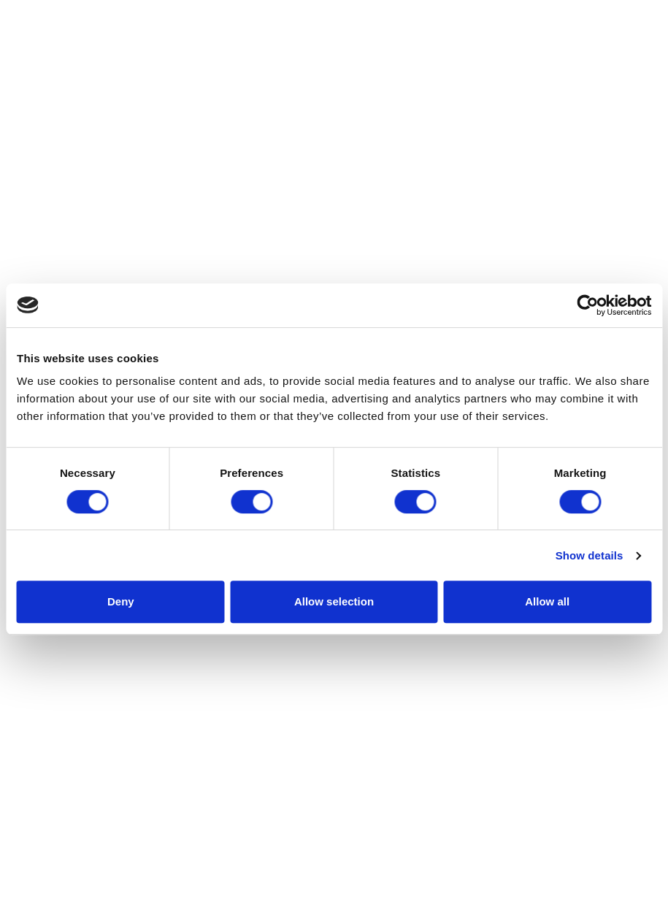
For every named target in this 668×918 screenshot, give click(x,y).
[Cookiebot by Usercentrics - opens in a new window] (587, 305)
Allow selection (334, 601)
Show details (589, 555)
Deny (120, 601)
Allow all (547, 601)
